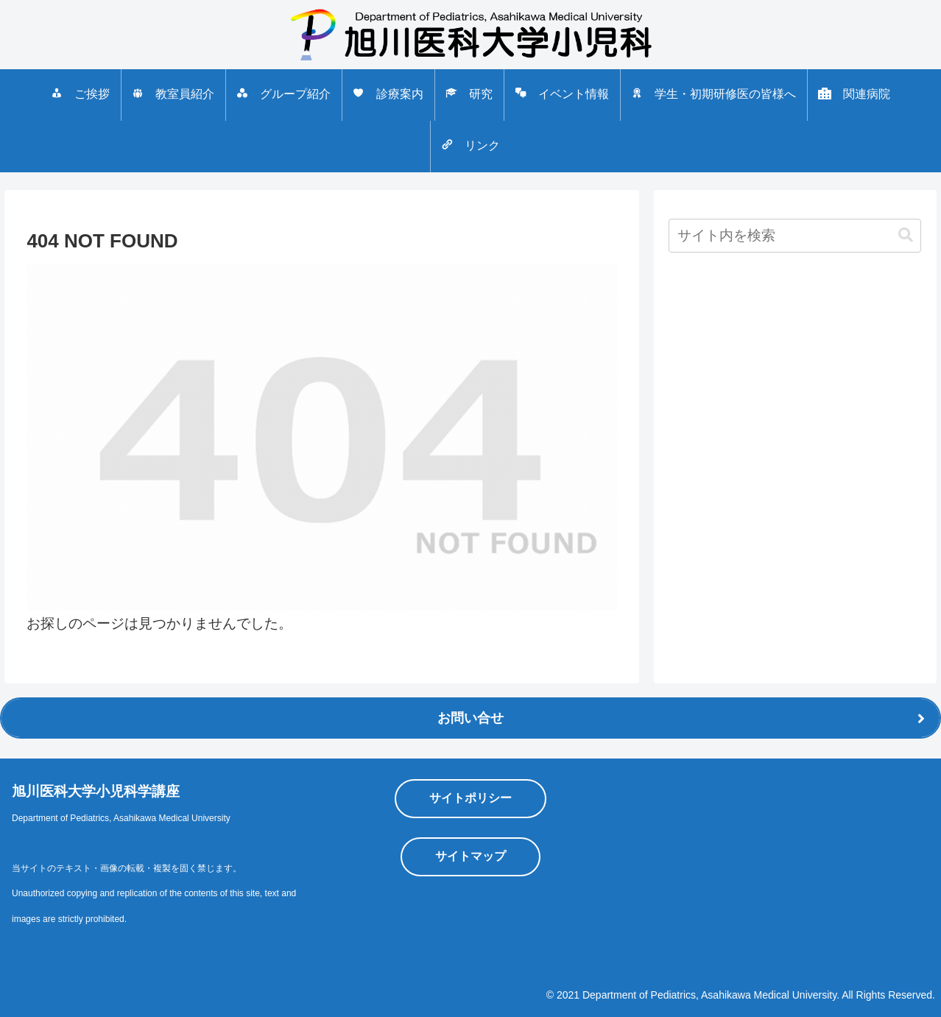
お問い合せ (470, 718)
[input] (795, 236)
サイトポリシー (470, 798)
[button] (905, 235)
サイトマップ (470, 856)
